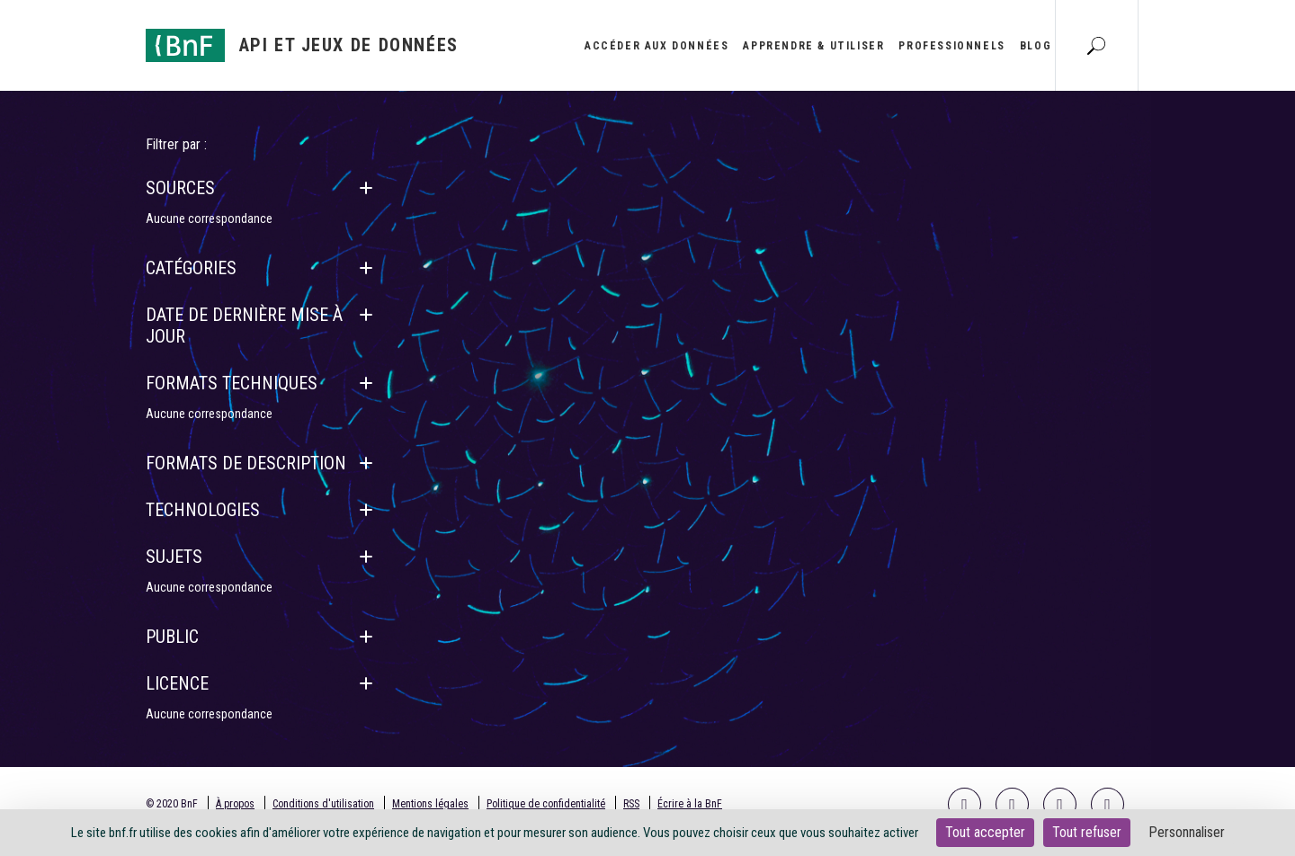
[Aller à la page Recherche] (1096, 45)
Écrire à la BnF (689, 804)
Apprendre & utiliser (813, 46)
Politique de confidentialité (546, 804)
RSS (631, 804)
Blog (1035, 46)
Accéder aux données (656, 46)
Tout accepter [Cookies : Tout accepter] (985, 832)
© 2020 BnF (172, 804)
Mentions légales (430, 804)
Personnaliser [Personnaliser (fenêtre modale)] (1186, 832)
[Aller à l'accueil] (302, 45)
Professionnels (951, 46)
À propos (235, 804)
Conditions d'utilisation (323, 804)
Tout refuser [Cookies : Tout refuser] (1086, 832)
